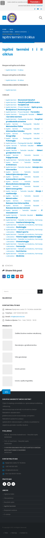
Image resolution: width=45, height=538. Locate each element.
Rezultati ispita (9, 502)
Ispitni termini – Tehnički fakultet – (23, 160)
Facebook (4, 276)
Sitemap (14, 533)
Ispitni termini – (20, 100)
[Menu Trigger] (2, 3)
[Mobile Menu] (4, 18)
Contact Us (23, 533)
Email (21, 276)
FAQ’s (6, 533)
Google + (17, 276)
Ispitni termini (11, 90)
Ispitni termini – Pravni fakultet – (24, 108)
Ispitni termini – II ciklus (14, 70)
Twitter (8, 276)
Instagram (13, 484)
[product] (7, 334)
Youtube (9, 484)
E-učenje (7, 514)
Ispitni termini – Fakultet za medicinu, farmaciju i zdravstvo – (24, 221)
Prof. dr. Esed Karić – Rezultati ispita (16, 441)
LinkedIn (13, 276)
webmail (40, 6)
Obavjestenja (8, 498)
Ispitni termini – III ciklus (15, 80)
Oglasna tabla (9, 494)
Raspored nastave (10, 510)
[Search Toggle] (41, 17)
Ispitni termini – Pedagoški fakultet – (24, 120)
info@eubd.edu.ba (18, 317)
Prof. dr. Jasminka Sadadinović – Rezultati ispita (21, 435)
